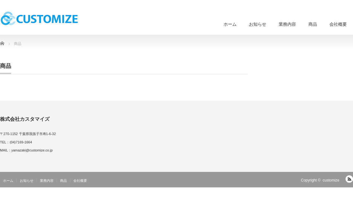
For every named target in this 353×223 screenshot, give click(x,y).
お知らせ (257, 24)
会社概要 (338, 24)
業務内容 (287, 24)
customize (331, 180)
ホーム (230, 24)
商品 (312, 24)
